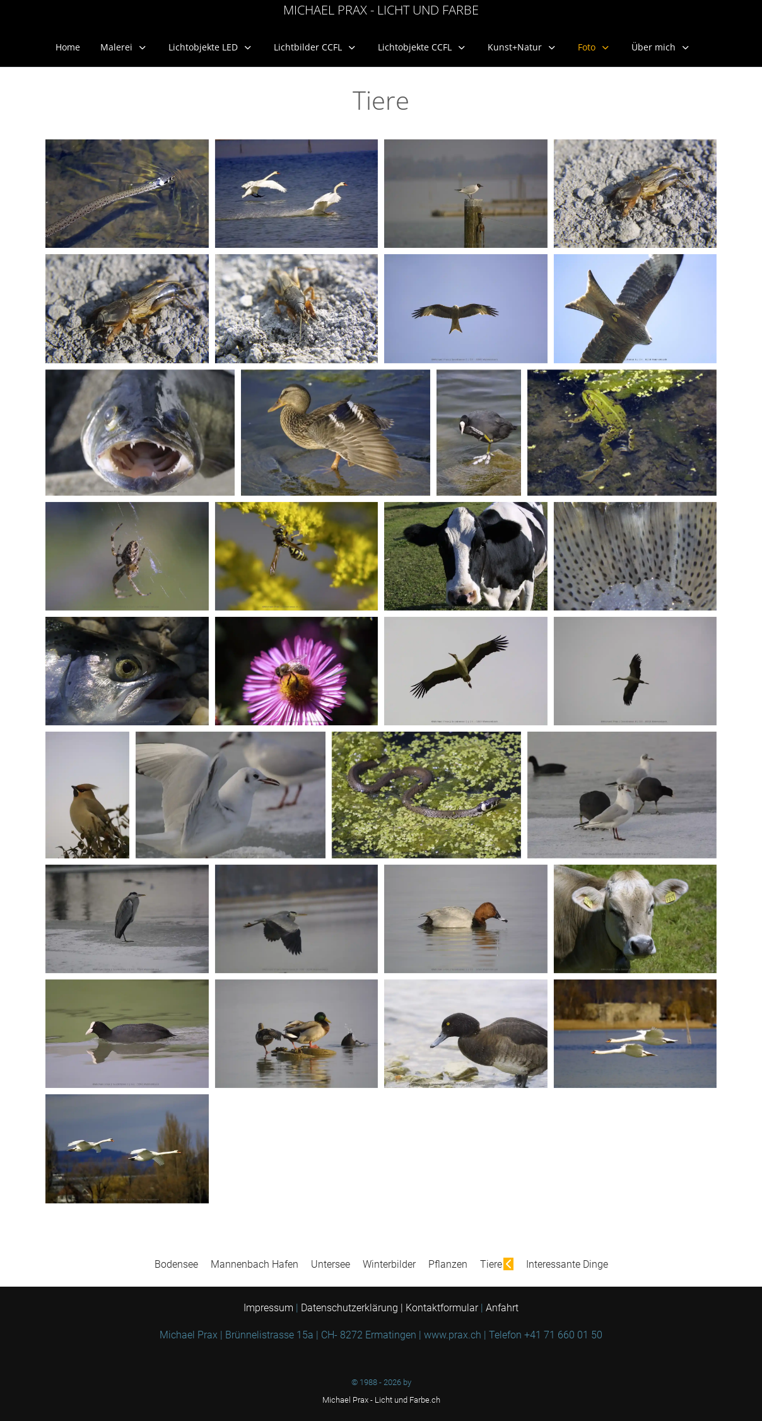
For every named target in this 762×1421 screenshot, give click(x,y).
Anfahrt (502, 1308)
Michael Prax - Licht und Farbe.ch (381, 1400)
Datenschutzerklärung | (353, 1308)
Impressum (269, 1308)
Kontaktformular (442, 1308)
